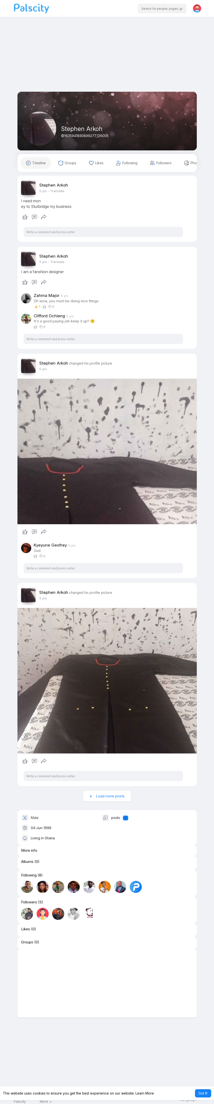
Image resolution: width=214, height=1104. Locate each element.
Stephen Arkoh (82, 128)
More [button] (46, 1101)
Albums (27, 862)
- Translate (56, 191)
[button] (162, 8)
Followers (29, 902)
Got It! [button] (202, 1093)
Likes (25, 929)
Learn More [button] (144, 1093)
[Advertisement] (107, 58)
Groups (27, 942)
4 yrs (43, 191)
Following (29, 875)
